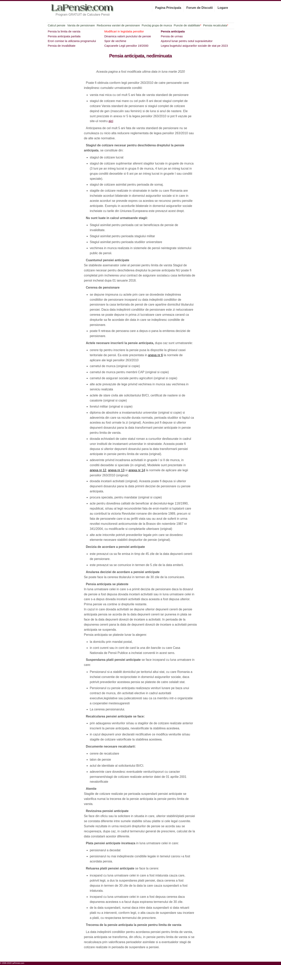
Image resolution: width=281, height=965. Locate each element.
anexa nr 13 (116, 470)
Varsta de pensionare (81, 25)
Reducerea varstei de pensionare (118, 25)
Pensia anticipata (173, 31)
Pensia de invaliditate (62, 45)
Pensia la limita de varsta (64, 31)
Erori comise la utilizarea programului (72, 41)
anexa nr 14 (136, 470)
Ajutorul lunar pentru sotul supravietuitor (187, 41)
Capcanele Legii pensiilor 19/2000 (126, 45)
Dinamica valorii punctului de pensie (127, 36)
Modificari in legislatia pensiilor (124, 31)
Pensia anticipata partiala (64, 36)
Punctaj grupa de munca (157, 25)
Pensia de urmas (172, 36)
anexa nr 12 (98, 470)
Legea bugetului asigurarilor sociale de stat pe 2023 (194, 45)
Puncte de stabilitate (187, 25)
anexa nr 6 (155, 355)
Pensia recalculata (215, 25)
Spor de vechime (115, 41)
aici (110, 121)
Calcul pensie (56, 25)
